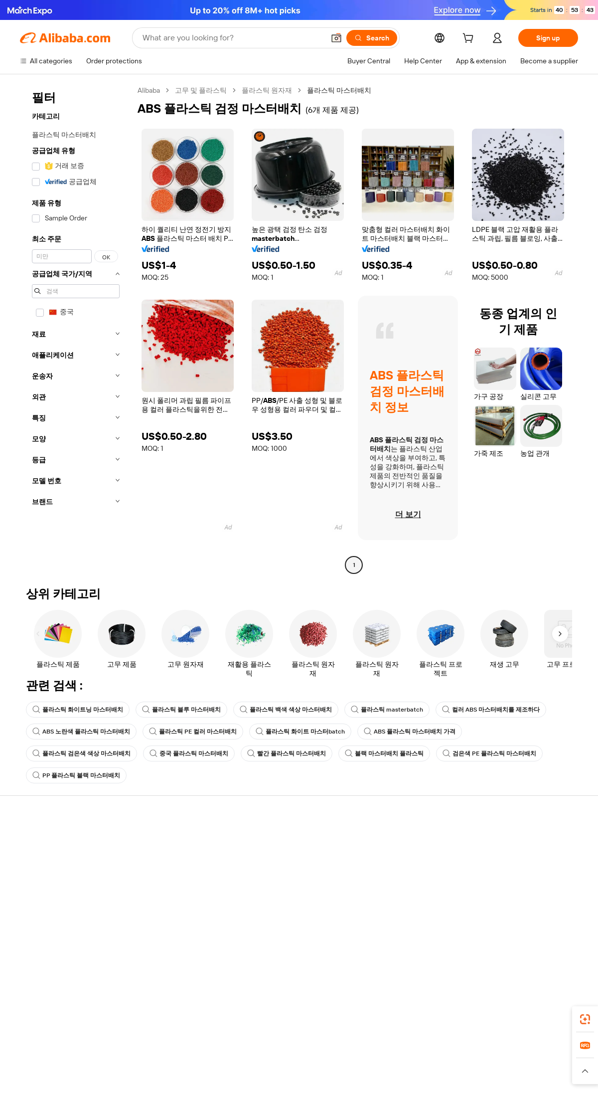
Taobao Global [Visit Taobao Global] (353, 1061)
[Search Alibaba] (232, 37)
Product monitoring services (179, 928)
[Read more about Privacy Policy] (382, 1075)
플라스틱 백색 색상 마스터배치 (286, 710)
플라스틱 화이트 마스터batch (300, 732)
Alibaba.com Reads (278, 898)
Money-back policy (164, 871)
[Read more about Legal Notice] (152, 1075)
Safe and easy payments (172, 852)
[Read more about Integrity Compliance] (493, 1075)
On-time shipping (161, 890)
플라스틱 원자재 (267, 90)
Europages (457, 1061)
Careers (490, 898)
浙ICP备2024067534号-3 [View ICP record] (540, 1095)
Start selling (382, 841)
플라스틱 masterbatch (387, 710)
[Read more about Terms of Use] (432, 1075)
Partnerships (383, 898)
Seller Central (385, 860)
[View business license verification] (385, 1095)
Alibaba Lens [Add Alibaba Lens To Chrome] (55, 1016)
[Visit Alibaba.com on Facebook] (482, 937)
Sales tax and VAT (276, 879)
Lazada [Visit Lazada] (312, 1061)
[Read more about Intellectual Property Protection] (304, 1075)
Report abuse (41, 917)
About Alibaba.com (507, 841)
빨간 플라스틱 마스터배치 (286, 753)
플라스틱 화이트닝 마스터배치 (77, 710)
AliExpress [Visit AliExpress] (143, 1061)
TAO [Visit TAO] (390, 1061)
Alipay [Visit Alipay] (284, 1061)
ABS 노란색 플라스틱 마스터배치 (81, 732)
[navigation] (76, 329)
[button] (336, 38)
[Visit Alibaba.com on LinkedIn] (497, 937)
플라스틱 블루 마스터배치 (181, 710)
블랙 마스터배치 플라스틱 (384, 753)
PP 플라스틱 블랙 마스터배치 (76, 775)
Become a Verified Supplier (406, 879)
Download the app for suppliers (412, 917)
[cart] (469, 39)
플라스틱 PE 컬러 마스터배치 (193, 732)
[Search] (371, 38)
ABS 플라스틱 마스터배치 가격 (409, 732)
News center (498, 879)
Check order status (50, 879)
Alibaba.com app (403, 1016)
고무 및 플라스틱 (201, 90)
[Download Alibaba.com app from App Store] (471, 1016)
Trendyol (418, 1061)
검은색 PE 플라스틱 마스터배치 (489, 753)
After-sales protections (170, 909)
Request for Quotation (283, 841)
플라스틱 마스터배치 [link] (339, 90)
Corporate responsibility (515, 860)
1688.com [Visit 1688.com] (183, 1061)
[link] (585, 1019)
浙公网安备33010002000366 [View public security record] (441, 1095)
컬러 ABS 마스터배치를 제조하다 (491, 710)
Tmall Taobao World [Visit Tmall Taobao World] (237, 1061)
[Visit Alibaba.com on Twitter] (512, 937)
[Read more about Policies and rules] (99, 1075)
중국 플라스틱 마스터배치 (189, 753)
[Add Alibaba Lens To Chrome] (154, 1016)
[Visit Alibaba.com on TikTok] (557, 937)
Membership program (282, 860)
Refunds (33, 898)
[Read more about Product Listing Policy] (213, 1075)
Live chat (34, 860)
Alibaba (149, 90)
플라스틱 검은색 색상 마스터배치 (81, 753)
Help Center (39, 841)
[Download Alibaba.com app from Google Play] (544, 1016)
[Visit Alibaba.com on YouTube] (542, 937)
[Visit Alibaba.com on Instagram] (527, 937)
